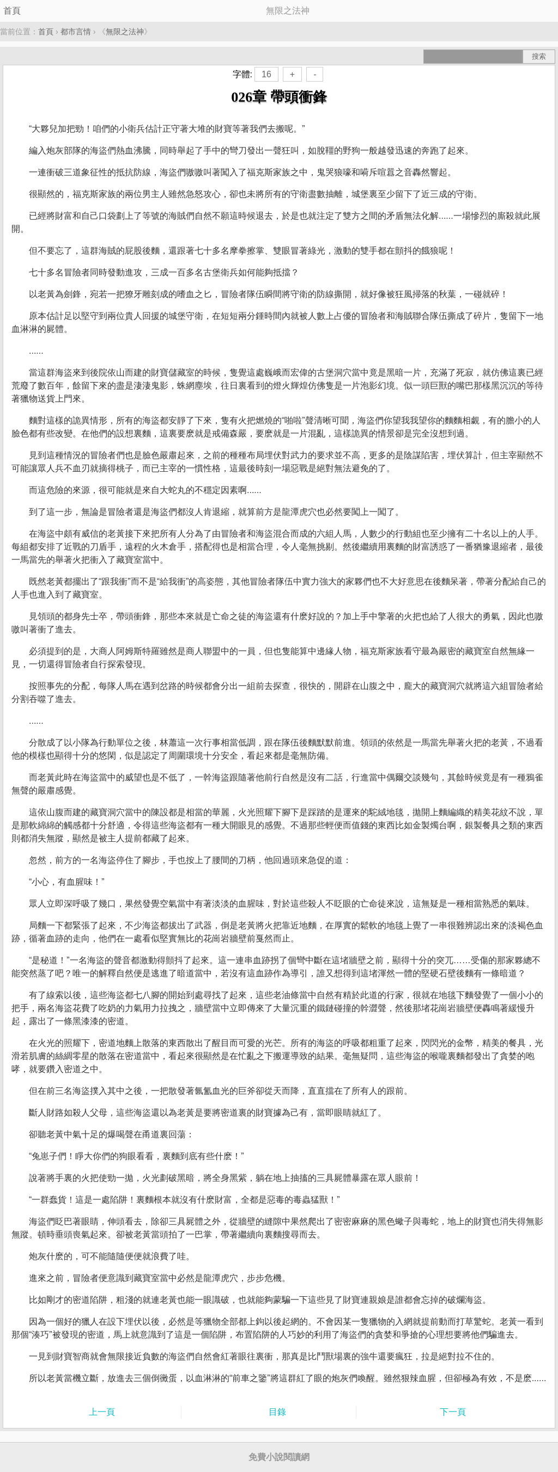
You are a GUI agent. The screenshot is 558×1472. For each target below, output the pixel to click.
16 (266, 74)
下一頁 (453, 1411)
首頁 (12, 10)
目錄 (277, 1411)
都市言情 (75, 31)
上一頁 (102, 1411)
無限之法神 (125, 31)
